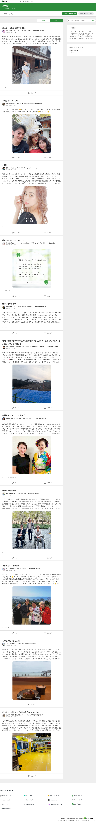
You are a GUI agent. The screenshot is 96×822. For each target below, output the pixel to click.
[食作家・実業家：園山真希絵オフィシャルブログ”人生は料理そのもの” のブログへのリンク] (3, 715)
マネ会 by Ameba (54, 796)
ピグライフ (4, 804)
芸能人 (57, 20)
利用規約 (71, 820)
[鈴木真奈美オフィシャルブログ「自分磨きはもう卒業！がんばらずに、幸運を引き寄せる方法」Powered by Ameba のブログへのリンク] (3, 243)
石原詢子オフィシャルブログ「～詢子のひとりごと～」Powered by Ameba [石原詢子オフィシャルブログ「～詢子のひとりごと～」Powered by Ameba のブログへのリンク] (26, 418)
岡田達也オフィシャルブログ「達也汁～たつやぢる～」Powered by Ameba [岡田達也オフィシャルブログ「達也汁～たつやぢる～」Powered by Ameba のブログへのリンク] (26, 306)
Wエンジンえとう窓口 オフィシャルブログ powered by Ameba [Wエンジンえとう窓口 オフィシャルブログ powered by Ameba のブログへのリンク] (23, 568)
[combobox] (81, 20)
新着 (5, 13)
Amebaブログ (77, 796)
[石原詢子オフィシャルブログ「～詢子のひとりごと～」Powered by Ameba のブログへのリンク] (3, 418)
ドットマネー (29, 796)
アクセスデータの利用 (82, 820)
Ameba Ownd (5, 800)
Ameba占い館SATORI (55, 804)
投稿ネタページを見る (86, 14)
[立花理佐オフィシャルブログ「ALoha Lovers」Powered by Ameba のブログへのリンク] (3, 104)
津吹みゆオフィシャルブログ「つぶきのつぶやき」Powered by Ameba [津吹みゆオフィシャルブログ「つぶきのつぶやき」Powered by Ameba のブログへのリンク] (25, 30)
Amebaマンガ (77, 800)
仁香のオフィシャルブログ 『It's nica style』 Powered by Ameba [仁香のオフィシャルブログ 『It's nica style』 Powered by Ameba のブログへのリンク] (23, 168)
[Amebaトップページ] (4, 1)
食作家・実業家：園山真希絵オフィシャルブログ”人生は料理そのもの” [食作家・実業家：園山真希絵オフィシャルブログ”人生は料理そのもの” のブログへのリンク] (24, 715)
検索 (93, 20)
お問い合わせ (62, 820)
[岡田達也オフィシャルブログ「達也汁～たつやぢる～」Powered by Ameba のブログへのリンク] (3, 307)
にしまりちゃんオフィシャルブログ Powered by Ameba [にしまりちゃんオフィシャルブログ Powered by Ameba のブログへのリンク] (21, 643)
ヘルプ (92, 820)
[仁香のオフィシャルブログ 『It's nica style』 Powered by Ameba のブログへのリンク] (3, 168)
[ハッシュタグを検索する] (81, 20)
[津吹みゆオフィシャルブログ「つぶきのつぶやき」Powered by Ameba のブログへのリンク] (3, 31)
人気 (11, 13)
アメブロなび (77, 804)
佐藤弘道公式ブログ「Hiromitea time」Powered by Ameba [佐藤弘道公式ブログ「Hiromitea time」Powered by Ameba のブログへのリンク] (22, 493)
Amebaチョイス (6, 796)
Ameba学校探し (6, 808)
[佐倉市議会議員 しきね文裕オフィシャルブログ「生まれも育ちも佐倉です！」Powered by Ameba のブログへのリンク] (3, 347)
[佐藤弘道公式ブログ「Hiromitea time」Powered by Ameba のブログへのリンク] (3, 493)
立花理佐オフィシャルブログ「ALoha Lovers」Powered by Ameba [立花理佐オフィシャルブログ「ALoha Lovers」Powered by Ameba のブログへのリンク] (24, 103)
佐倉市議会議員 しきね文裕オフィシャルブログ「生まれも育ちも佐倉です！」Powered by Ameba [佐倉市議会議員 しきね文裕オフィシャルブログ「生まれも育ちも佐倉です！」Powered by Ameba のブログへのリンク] (32, 346)
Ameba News (29, 804)
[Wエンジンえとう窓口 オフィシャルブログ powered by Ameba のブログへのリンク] (3, 569)
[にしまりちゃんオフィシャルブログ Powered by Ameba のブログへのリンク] (3, 644)
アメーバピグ (29, 800)
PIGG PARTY (53, 800)
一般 (43, 20)
